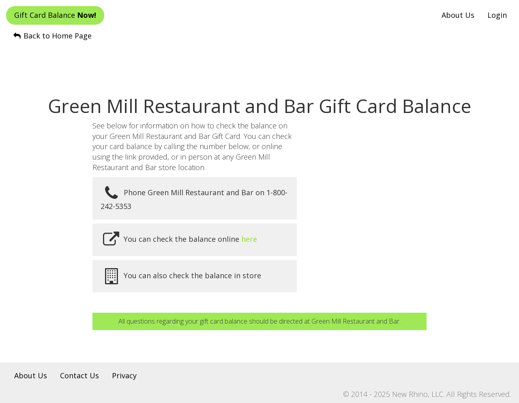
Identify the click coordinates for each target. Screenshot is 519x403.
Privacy (124, 375)
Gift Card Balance (55, 15)
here (249, 239)
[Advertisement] (259, 61)
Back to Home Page (52, 36)
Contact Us (79, 375)
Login (497, 15)
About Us (458, 15)
